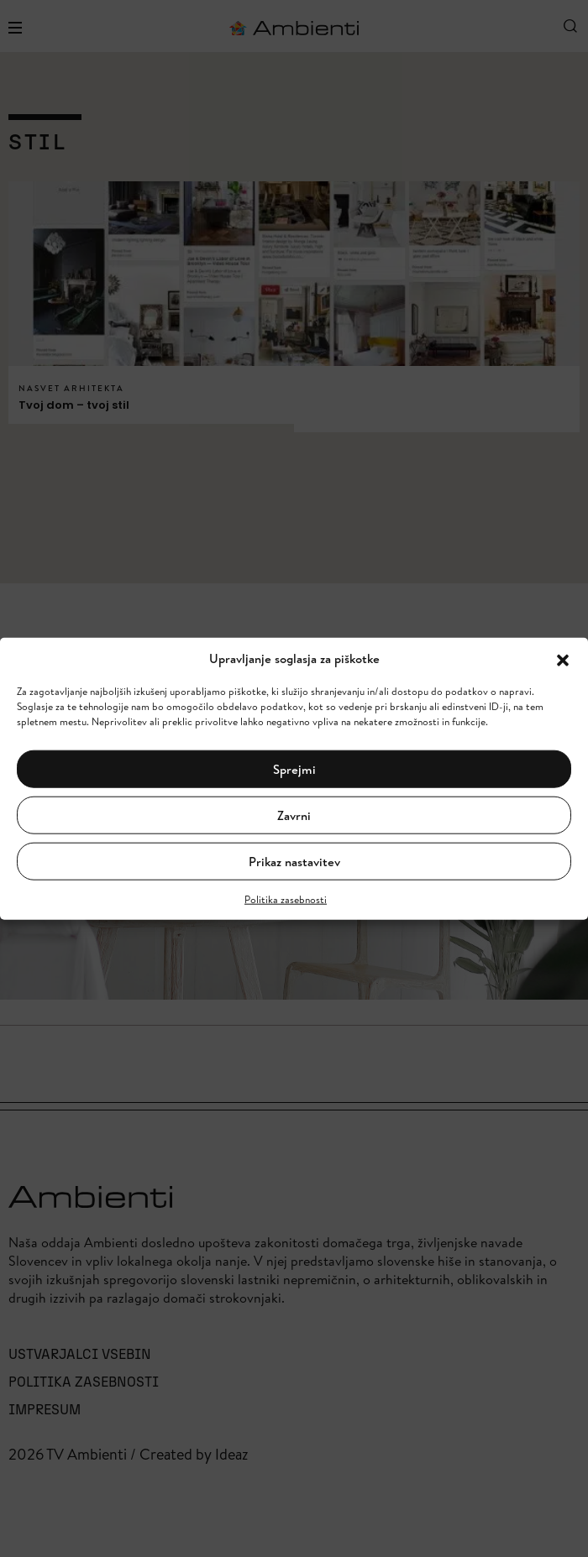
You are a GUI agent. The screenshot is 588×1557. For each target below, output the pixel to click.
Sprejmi (294, 768)
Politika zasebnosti (285, 899)
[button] (562, 658)
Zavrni (294, 814)
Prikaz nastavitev (294, 861)
